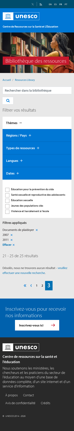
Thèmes (11, 123)
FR (60, 4)
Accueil (7, 80)
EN (50, 4)
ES (55, 4)
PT (66, 4)
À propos (11, 395)
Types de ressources (20, 148)
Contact (28, 395)
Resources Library (25, 80)
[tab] (37, 123)
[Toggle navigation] (66, 27)
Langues (12, 160)
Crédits (45, 403)
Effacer (7, 245)
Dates (10, 173)
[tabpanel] (37, 199)
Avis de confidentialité (20, 403)
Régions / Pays (16, 135)
